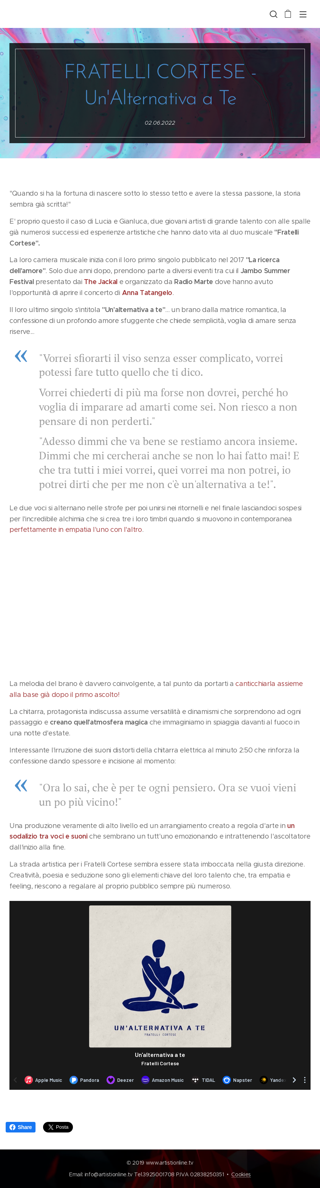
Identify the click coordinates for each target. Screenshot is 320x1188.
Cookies (241, 1174)
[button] (272, 14)
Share (20, 1127)
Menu (303, 14)
